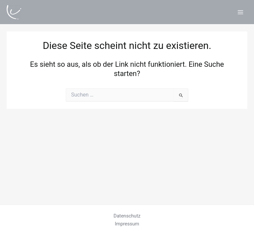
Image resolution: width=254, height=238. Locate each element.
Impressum (127, 224)
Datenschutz (126, 216)
